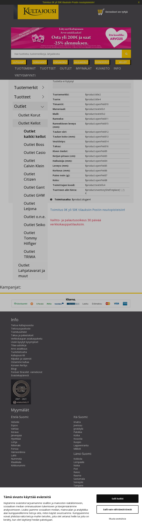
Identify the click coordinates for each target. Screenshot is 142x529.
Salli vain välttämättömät (117, 509)
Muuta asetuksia (117, 518)
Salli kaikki (118, 498)
